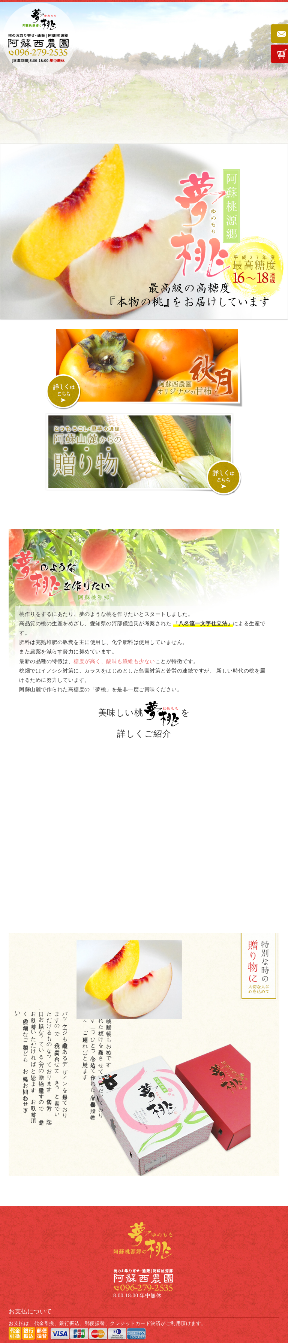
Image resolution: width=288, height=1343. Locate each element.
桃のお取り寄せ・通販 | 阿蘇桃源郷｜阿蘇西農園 (38, 40)
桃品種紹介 (118, 875)
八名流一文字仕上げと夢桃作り (170, 821)
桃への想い (170, 767)
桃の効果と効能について (118, 821)
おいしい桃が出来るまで (170, 875)
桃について (118, 767)
